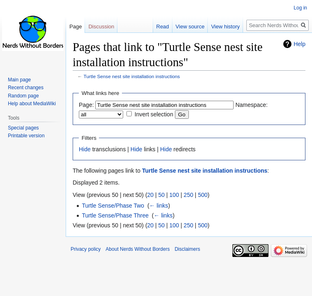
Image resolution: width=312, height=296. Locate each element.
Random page (23, 96)
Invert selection (154, 114)
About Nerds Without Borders (138, 249)
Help (299, 44)
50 (161, 195)
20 (150, 195)
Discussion (101, 26)
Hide (85, 149)
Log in (300, 8)
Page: (86, 105)
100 (174, 195)
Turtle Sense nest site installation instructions (132, 76)
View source (190, 26)
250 (188, 195)
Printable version (26, 136)
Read (162, 26)
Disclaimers (187, 249)
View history (225, 26)
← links (158, 205)
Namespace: (251, 105)
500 (202, 195)
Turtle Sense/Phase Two (113, 205)
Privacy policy (86, 249)
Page (75, 26)
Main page (19, 80)
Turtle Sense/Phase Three (115, 215)
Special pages (23, 128)
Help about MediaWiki (32, 103)
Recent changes (26, 87)
